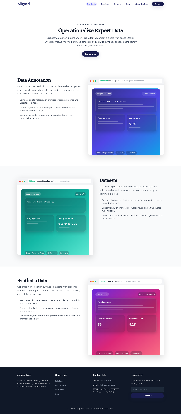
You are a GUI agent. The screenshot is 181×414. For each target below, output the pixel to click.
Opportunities (141, 4)
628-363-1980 (106, 380)
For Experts (60, 385)
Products (91, 4)
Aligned (23, 4)
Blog (128, 4)
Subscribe (147, 396)
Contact (157, 4)
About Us (59, 390)
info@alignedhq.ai (107, 385)
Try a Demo (90, 54)
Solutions (104, 4)
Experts (117, 4)
